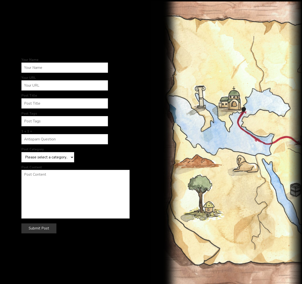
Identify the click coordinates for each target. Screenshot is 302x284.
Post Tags (29, 113)
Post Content (31, 167)
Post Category (32, 149)
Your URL (28, 77)
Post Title (29, 95)
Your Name (29, 59)
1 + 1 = (26, 131)
